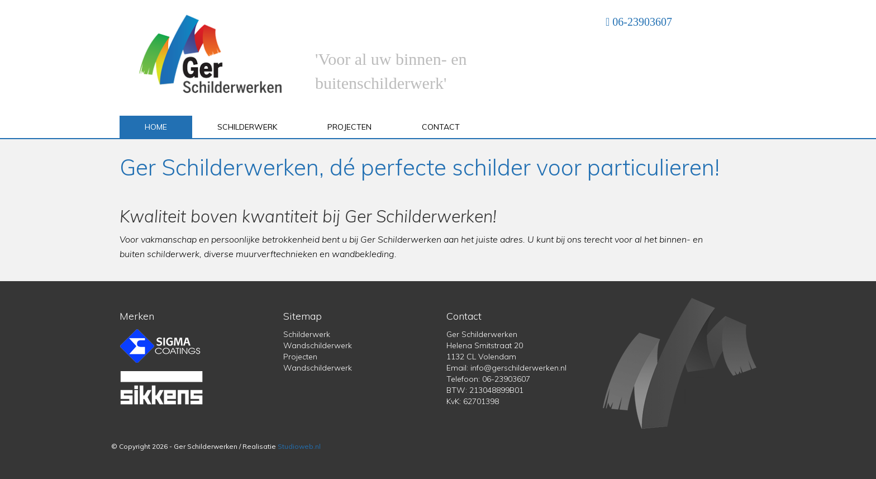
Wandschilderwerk (317, 345)
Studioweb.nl (299, 446)
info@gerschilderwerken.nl (518, 368)
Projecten (349, 127)
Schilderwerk (247, 127)
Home (156, 127)
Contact (441, 127)
